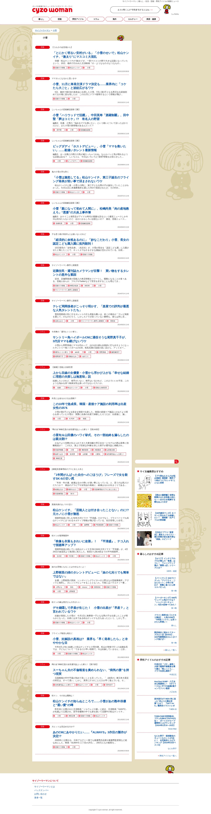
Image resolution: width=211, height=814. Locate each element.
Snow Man (172, 729)
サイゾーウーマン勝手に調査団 (66, 290)
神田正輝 (72, 716)
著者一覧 (38, 797)
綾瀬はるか (59, 489)
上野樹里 (72, 591)
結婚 (59, 387)
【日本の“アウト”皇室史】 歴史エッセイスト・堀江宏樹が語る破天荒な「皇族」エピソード (165, 535)
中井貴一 (72, 556)
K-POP (71, 419)
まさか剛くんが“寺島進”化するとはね (133, 10)
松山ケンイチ (75, 68)
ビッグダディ (73, 161)
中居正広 (173, 675)
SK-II (72, 494)
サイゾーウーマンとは (44, 786)
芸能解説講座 (85, 130)
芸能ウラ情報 (60, 68)
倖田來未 (97, 587)
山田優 (85, 454)
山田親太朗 (111, 450)
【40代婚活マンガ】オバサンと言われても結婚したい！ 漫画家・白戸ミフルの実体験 (164, 516)
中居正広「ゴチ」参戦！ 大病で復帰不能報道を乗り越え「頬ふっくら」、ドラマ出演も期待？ (165, 667)
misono (84, 587)
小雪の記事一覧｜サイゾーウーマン (52, 9)
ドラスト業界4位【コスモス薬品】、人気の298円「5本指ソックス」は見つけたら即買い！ (165, 618)
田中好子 (109, 685)
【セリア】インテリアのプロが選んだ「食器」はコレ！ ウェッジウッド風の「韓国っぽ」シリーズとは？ (164, 563)
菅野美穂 (102, 352)
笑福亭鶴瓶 (59, 450)
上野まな (59, 587)
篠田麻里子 (116, 352)
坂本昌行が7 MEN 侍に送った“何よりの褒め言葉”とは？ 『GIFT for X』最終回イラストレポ (165, 702)
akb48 (77, 352)
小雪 (88, 68)
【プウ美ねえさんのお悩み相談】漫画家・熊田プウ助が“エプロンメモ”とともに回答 (164, 479)
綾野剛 (86, 525)
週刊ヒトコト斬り (61, 352)
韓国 (84, 419)
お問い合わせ (40, 794)
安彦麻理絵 (59, 494)
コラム (96, 19)
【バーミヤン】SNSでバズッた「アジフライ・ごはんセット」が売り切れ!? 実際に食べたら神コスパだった (164, 582)
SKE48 (87, 286)
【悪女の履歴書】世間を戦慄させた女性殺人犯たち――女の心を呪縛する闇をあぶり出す (164, 498)
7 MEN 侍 (173, 709)
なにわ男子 (172, 748)
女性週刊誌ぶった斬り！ (115, 454)
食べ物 (174, 591)
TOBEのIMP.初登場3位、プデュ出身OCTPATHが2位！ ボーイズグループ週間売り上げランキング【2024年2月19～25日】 (165, 720)
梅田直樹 (85, 450)
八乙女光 (173, 692)
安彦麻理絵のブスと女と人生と (105, 489)
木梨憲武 (98, 450)
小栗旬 (97, 454)
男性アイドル (78, 19)
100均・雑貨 (172, 571)
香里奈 (112, 321)
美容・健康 (151, 19)
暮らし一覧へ (171, 650)
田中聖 (59, 130)
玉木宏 (59, 556)
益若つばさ (59, 454)
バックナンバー (41, 790)
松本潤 (72, 454)
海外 (114, 19)
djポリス (85, 356)
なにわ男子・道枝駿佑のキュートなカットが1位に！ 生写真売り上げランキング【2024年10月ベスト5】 (165, 740)
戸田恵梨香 (100, 525)
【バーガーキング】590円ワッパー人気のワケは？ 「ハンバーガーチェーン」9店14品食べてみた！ (165, 601)
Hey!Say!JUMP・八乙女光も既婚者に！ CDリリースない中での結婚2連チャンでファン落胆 (165, 684)
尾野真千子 (59, 356)
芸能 (60, 19)
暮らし (41, 19)
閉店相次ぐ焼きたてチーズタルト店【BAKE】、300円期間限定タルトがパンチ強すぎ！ (165, 635)
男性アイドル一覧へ (168, 756)
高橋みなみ (72, 356)
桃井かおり (72, 489)
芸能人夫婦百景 (101, 387)
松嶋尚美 (59, 223)
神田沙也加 (74, 286)
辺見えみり (59, 321)
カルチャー (133, 19)
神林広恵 (59, 458)
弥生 (71, 587)
